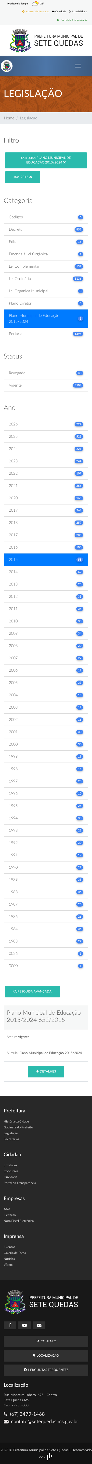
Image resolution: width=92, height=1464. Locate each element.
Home (9, 118)
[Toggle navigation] (77, 66)
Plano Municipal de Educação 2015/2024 (46, 160)
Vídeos (8, 1265)
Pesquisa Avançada (32, 991)
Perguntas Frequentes (46, 1370)
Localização (46, 1355)
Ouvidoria (59, 11)
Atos (7, 1209)
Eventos (9, 1247)
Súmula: (12, 1053)
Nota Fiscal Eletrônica (19, 1221)
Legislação (11, 1133)
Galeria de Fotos (15, 1253)
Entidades (10, 1165)
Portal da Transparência (72, 20)
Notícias (9, 1259)
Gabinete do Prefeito (18, 1127)
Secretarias (11, 1139)
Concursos (11, 1171)
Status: (12, 1037)
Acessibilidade (78, 11)
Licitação (10, 1215)
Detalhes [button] (46, 1071)
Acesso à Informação (35, 11)
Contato (46, 1341)
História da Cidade (16, 1121)
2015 (22, 177)
